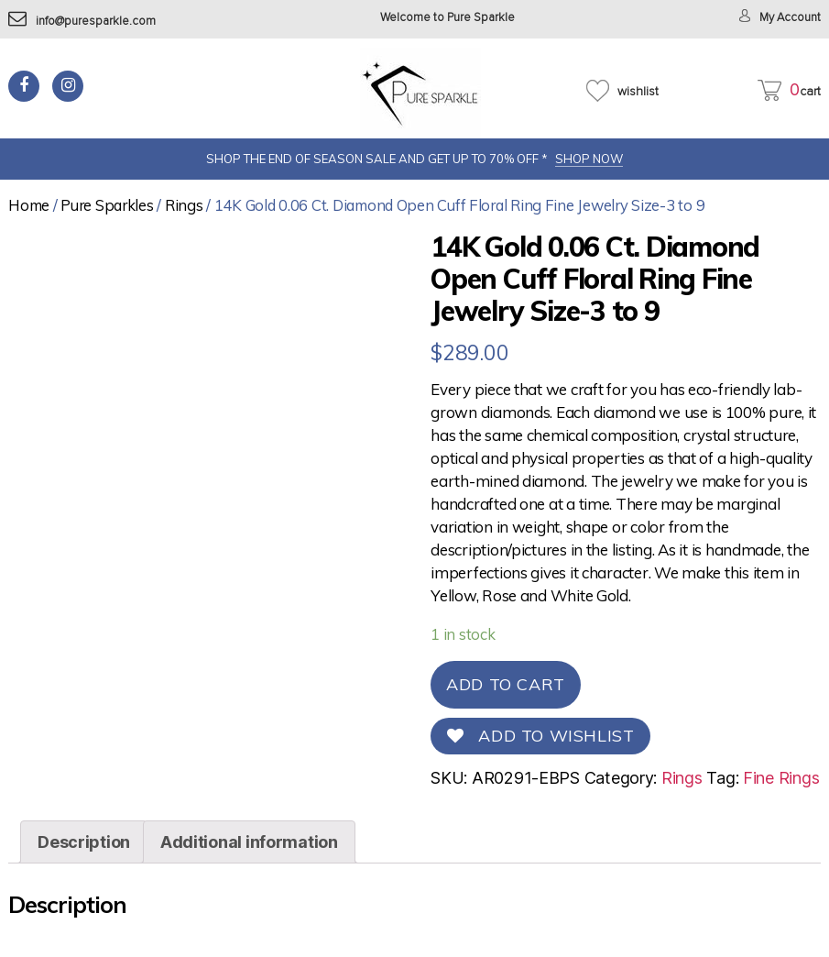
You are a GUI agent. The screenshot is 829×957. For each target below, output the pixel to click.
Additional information (249, 842)
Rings (184, 204)
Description (84, 842)
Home (28, 204)
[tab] (83, 842)
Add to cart (505, 684)
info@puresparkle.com (82, 22)
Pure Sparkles (107, 204)
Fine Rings (781, 777)
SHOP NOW (589, 158)
